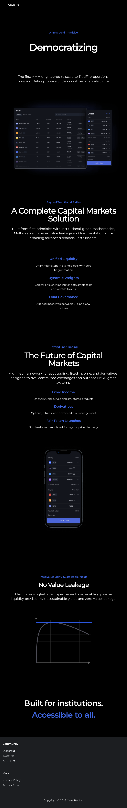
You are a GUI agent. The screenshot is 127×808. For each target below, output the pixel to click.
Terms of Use (11, 785)
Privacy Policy (12, 780)
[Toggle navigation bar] (5, 5)
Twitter (8, 756)
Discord (9, 750)
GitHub (9, 761)
